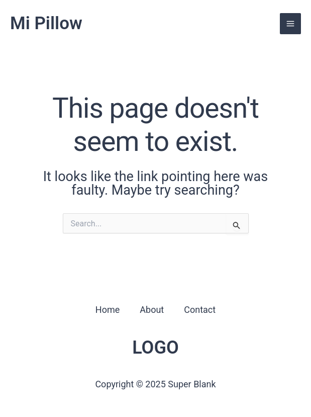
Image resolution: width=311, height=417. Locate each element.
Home (107, 309)
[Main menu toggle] (290, 23)
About (152, 309)
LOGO (155, 347)
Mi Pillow (46, 23)
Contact (200, 309)
